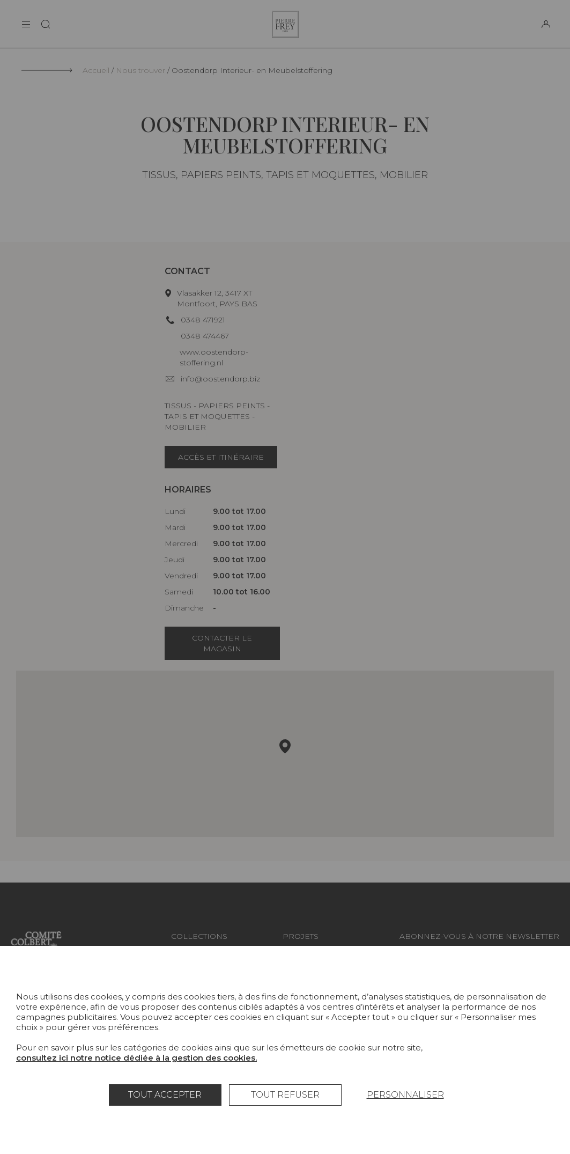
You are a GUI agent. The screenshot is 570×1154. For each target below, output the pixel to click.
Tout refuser (285, 1095)
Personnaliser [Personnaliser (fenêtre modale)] (405, 1095)
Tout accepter (165, 1095)
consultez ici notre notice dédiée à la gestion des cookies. (136, 1058)
